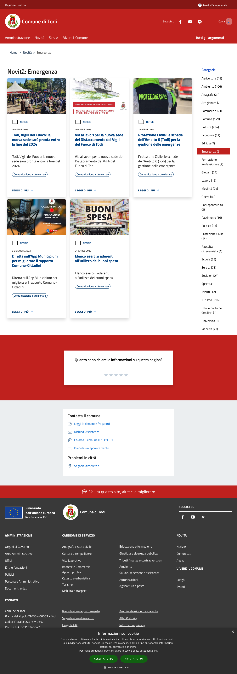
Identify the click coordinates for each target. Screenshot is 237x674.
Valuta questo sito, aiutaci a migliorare (118, 492)
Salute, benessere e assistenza (139, 572)
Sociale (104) (209, 275)
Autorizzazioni (128, 579)
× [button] (232, 631)
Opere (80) (208, 196)
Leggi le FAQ (70, 625)
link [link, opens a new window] (156, 650)
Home (13, 52)
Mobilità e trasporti (74, 590)
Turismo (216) (210, 300)
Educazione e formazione (135, 546)
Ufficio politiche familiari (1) (211, 310)
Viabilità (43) (209, 329)
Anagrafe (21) (210, 94)
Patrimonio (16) (211, 217)
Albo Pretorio (128, 618)
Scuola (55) (208, 259)
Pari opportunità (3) (212, 207)
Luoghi (181, 579)
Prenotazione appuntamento (81, 611)
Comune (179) (210, 119)
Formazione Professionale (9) (212, 161)
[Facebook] (174, 21)
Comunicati (184, 553)
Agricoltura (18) (211, 78)
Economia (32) (210, 135)
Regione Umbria (15, 5)
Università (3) (210, 320)
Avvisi (180, 560)
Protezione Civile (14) (212, 236)
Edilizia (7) (208, 143)
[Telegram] (193, 21)
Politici (9, 574)
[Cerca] (227, 21)
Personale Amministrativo (22, 581)
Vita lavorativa (71, 560)
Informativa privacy (132, 625)
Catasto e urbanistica (76, 578)
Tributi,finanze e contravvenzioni (140, 560)
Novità (27, 52)
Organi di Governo (17, 546)
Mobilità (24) (209, 188)
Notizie (20, 122)
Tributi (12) (208, 291)
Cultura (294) (210, 127)
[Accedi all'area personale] (212, 5)
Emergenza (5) (210, 151)
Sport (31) (207, 283)
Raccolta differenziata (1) (211, 248)
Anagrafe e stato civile (77, 546)
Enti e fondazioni (16, 567)
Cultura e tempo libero (77, 553)
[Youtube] (183, 21)
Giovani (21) (209, 172)
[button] (118, 667)
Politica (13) (209, 225)
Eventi (181, 586)
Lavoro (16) (208, 180)
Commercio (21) (211, 110)
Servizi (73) (208, 267)
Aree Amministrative (18, 553)
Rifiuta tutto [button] (134, 658)
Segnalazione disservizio (78, 618)
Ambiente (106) (211, 86)
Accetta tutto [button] (103, 658)
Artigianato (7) (210, 102)
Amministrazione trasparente (138, 611)
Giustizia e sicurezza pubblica (138, 553)
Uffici (8, 560)
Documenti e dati (16, 588)
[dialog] (118, 651)
